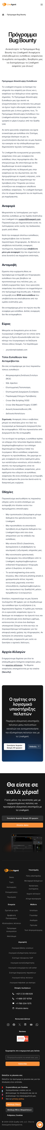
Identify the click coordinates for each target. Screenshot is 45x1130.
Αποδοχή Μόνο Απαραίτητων (19, 1110)
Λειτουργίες (11, 887)
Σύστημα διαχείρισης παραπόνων (22, 973)
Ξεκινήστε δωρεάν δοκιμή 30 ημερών (14, 746)
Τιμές (11, 882)
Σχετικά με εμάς (11, 910)
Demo (11, 877)
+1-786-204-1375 (23, 1003)
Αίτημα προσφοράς (33, 899)
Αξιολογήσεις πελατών (11, 923)
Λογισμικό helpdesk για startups (22, 983)
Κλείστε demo (22, 825)
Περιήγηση (11, 897)
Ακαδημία (33, 920)
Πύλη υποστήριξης (33, 876)
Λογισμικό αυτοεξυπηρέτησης (22, 963)
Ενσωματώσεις (12, 892)
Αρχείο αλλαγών (33, 894)
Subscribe (22, 1064)
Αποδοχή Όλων (13, 1104)
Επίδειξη (35, 746)
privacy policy (18, 1099)
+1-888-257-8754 (24, 998)
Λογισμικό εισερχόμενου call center (22, 968)
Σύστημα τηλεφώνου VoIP (22, 958)
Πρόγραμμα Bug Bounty (16, 15)
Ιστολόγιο (33, 910)
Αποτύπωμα (11, 936)
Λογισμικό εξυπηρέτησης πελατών (22, 953)
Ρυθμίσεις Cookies (15, 1115)
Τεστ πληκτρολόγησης (33, 930)
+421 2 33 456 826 (24, 994)
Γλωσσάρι (34, 915)
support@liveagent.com (30, 219)
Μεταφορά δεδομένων (33, 881)
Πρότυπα (33, 925)
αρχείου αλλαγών (14, 665)
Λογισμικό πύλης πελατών (22, 978)
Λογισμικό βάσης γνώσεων (22, 948)
